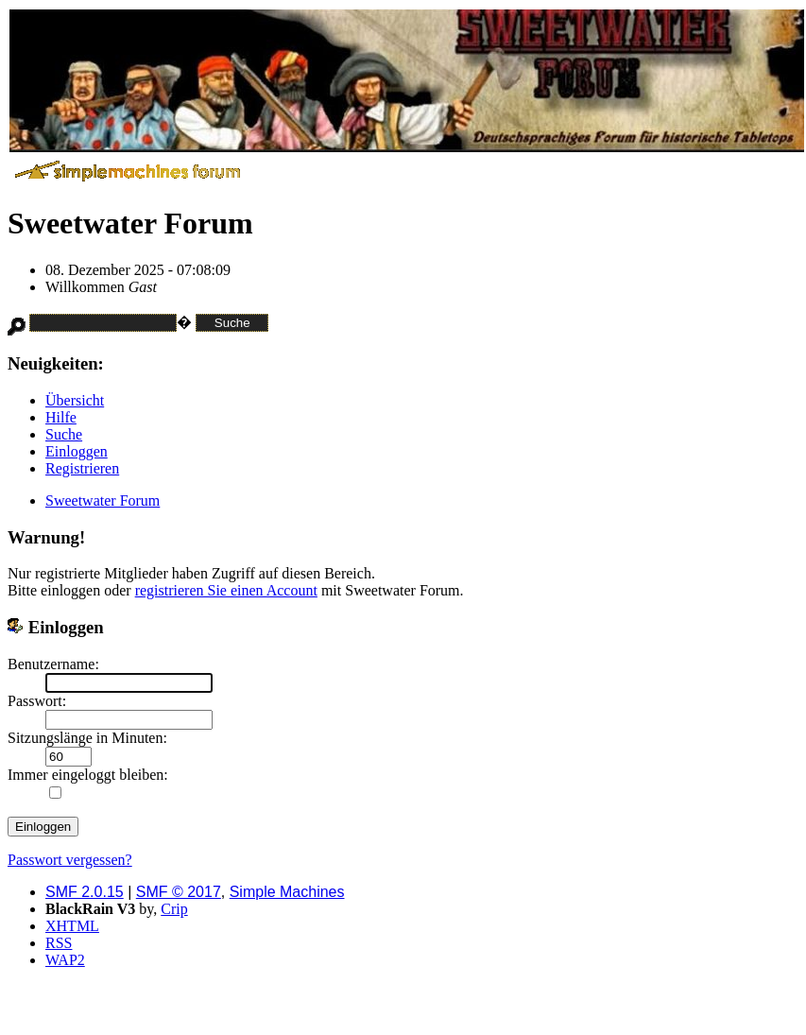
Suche (63, 434)
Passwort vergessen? (70, 860)
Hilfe (61, 417)
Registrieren (82, 468)
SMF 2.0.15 (84, 892)
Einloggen (76, 451)
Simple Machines (287, 892)
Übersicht (74, 400)
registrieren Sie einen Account (226, 590)
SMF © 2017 (178, 892)
